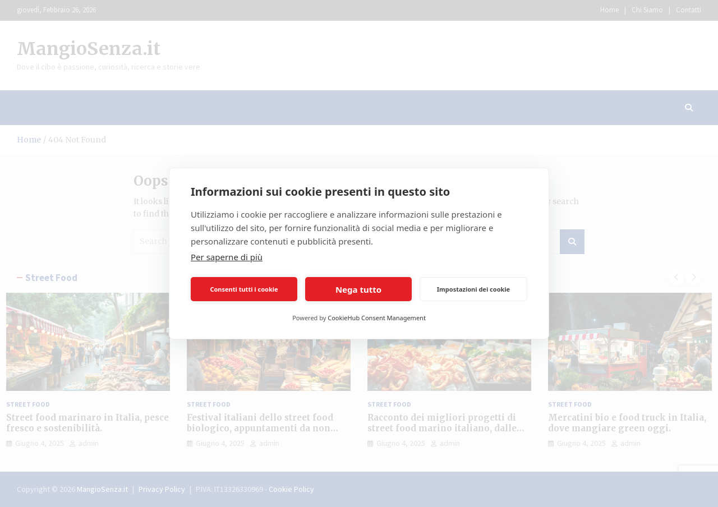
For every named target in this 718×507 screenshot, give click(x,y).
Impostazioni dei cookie (473, 289)
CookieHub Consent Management (377, 318)
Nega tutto (358, 289)
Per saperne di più (227, 256)
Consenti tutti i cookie (244, 289)
